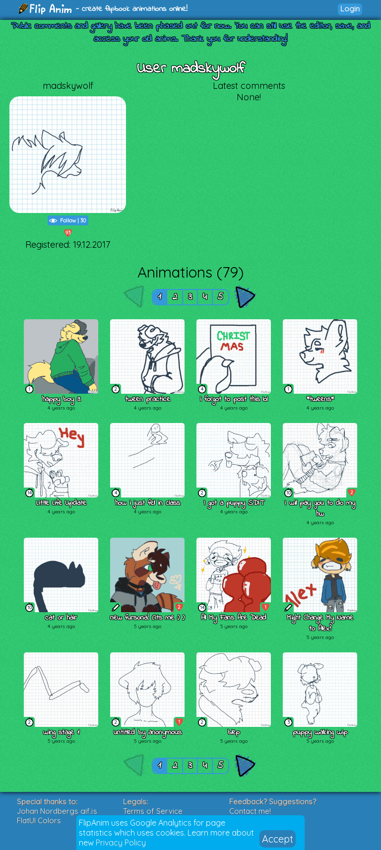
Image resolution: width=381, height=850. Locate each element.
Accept (277, 839)
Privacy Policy (121, 843)
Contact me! (250, 811)
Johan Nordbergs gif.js (57, 811)
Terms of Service (153, 811)
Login (350, 8)
